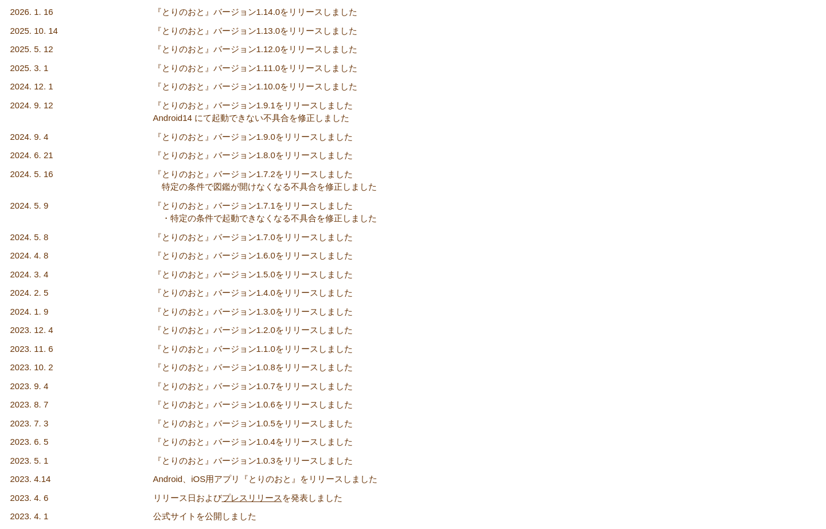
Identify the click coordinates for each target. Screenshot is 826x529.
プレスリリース (252, 498)
